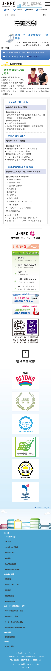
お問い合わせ (42, 9)
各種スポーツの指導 (36, 52)
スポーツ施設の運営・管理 (15, 52)
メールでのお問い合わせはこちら (25, 664)
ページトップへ (43, 508)
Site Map (30, 9)
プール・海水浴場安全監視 (15, 57)
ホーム (8, 9)
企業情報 (19, 9)
